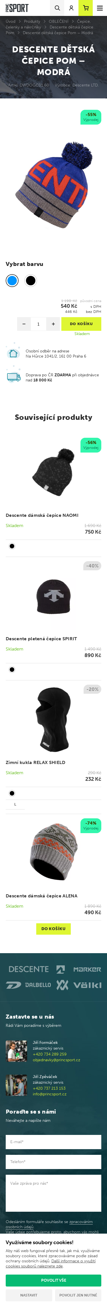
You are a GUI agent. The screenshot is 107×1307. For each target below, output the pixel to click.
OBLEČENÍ (58, 21)
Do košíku (53, 928)
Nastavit (28, 1295)
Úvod (10, 21)
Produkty (32, 21)
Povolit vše (53, 1280)
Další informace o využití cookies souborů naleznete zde (51, 1264)
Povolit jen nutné (78, 1295)
